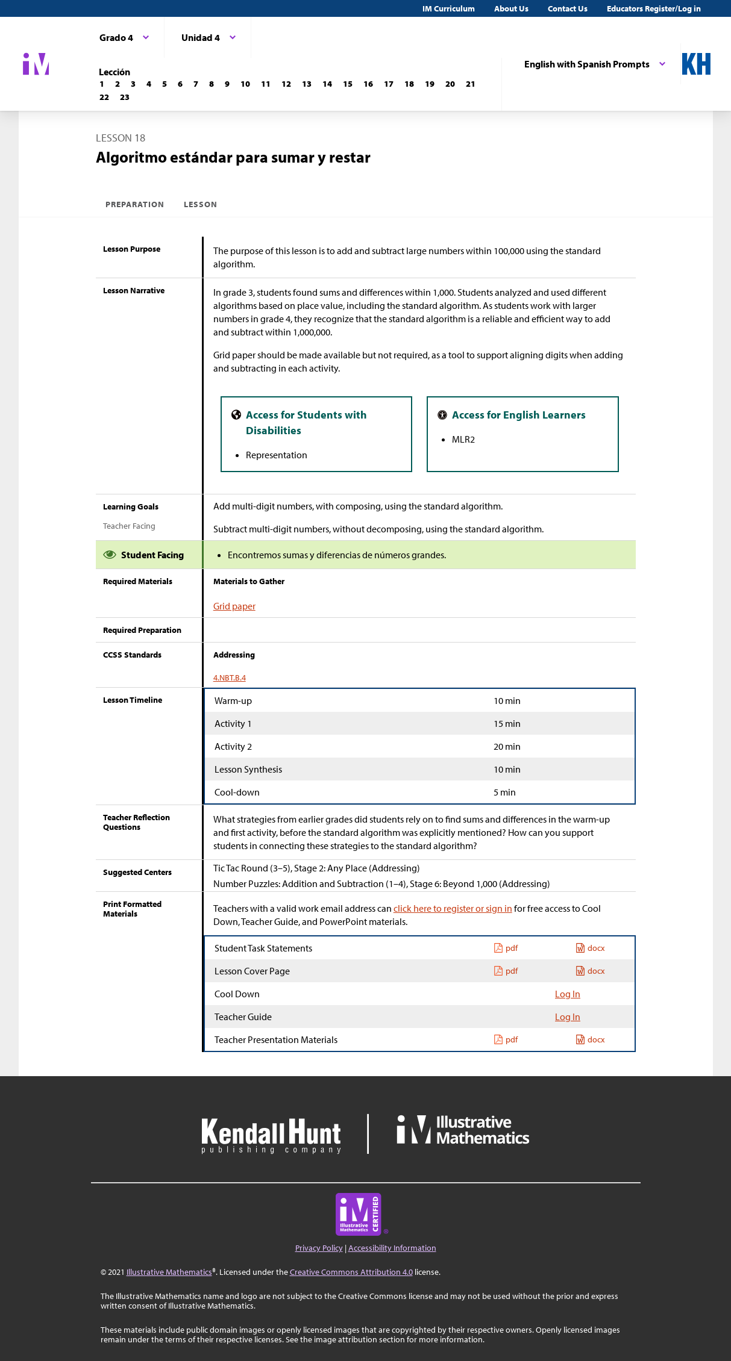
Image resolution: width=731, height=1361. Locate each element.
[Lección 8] (211, 83)
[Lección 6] (180, 83)
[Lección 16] (368, 83)
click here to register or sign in (453, 908)
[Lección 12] (286, 83)
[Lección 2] (117, 83)
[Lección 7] (196, 83)
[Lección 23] (125, 97)
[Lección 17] (388, 83)
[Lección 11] (266, 83)
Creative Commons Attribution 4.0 (351, 1271)
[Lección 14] (327, 83)
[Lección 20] (450, 83)
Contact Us (568, 8)
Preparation (135, 204)
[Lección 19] (429, 83)
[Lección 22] (104, 97)
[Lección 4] (149, 83)
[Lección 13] (306, 83)
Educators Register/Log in (654, 8)
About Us (511, 8)
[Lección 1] (102, 83)
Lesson (201, 204)
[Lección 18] (409, 83)
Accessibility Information (392, 1247)
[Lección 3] (133, 83)
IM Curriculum (448, 8)
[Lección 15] (347, 83)
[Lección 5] (164, 83)
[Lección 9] (227, 83)
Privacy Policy (319, 1247)
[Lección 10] (245, 83)
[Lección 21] (470, 83)
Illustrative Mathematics (169, 1271)
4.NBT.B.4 (229, 677)
